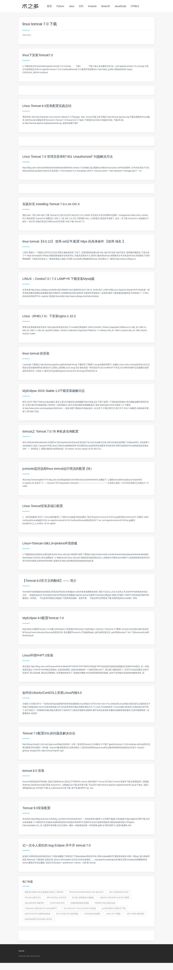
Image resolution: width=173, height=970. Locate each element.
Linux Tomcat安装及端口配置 (42, 506)
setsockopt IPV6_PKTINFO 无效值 (80, 908)
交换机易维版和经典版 (79, 903)
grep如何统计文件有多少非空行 (38, 919)
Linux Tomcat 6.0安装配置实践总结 (46, 106)
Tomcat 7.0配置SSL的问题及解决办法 (48, 733)
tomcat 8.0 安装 (33, 770)
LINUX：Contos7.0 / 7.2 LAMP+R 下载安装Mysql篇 (58, 279)
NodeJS (105, 6)
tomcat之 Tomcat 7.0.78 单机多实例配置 (50, 431)
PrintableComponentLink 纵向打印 (86, 892)
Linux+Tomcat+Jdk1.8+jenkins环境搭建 (49, 543)
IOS (81, 6)
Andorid (92, 6)
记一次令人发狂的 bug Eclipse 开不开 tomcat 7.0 (56, 845)
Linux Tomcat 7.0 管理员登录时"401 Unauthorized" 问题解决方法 (67, 156)
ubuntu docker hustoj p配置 (114, 897)
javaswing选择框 (92, 914)
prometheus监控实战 (105, 903)
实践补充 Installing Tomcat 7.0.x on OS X (51, 204)
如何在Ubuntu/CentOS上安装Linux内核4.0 (52, 692)
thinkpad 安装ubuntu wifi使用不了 (41, 908)
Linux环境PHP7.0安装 (37, 655)
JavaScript (120, 6)
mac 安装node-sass (119, 892)
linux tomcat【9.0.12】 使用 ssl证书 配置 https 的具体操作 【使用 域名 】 (73, 241)
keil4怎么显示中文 (33, 897)
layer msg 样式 (57, 903)
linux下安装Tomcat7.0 (37, 55)
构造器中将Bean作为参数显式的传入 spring (44, 892)
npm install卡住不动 (56, 897)
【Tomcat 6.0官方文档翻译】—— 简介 (49, 580)
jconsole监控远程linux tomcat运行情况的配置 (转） (58, 468)
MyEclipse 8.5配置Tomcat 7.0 (43, 618)
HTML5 (135, 6)
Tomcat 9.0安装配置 (36, 808)
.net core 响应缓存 (135, 914)
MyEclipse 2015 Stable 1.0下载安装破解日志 (53, 391)
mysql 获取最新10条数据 (83, 897)
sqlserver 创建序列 (34, 903)
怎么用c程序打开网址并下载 (113, 908)
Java (71, 6)
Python (60, 6)
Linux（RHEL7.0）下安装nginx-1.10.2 (49, 316)
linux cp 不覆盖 (113, 914)
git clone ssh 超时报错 (67, 914)
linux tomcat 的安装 (36, 353)
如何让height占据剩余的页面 (37, 914)
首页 (49, 6)
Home (21, 951)
